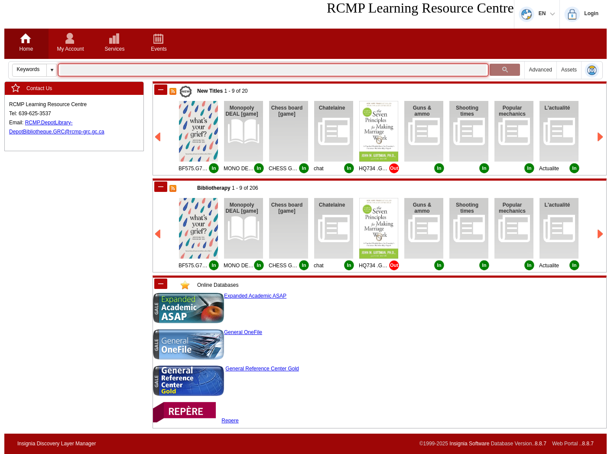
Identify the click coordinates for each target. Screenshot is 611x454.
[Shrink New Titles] (160, 89)
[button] (51, 70)
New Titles (210, 91)
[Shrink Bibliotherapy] (160, 187)
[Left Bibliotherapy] (158, 234)
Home (26, 49)
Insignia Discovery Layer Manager (56, 444)
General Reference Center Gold (262, 369)
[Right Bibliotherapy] (601, 234)
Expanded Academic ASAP (255, 296)
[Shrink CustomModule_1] (160, 284)
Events (159, 49)
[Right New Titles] (601, 137)
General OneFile (243, 332)
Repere (229, 421)
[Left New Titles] (158, 137)
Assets (569, 70)
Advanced (540, 70)
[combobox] (30, 69)
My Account (70, 49)
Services (114, 49)
